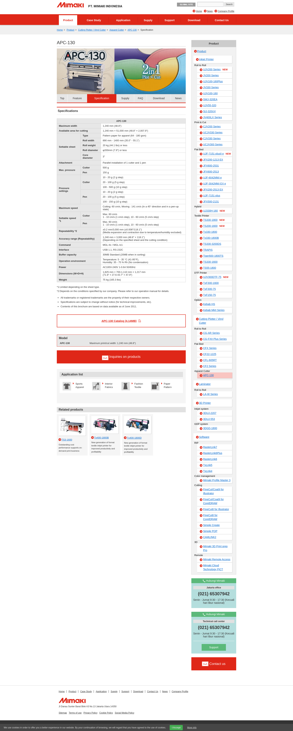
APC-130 (132, 30)
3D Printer (205, 402)
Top (62, 98)
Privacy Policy (91, 713)
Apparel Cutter (117, 30)
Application (123, 20)
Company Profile (226, 11)
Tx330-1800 (210, 231)
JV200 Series (211, 75)
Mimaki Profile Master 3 (216, 480)
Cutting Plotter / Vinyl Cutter (92, 30)
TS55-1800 (209, 267)
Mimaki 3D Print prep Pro (215, 548)
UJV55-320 (209, 105)
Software (204, 436)
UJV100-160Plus (213, 81)
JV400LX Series (212, 117)
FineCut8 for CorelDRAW (210, 517)
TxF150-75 (209, 294)
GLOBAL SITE (186, 4)
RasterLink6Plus (212, 453)
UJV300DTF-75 (215, 277)
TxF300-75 (209, 288)
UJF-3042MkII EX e (214, 183)
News (210, 11)
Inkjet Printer (206, 59)
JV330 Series (211, 87)
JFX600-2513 (211, 171)
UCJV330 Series (213, 132)
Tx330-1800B (211, 237)
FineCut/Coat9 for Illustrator (213, 491)
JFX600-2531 (211, 165)
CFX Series (210, 348)
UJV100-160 (210, 93)
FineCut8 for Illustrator (216, 509)
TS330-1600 (210, 261)
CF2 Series (209, 366)
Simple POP (210, 531)
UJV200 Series (215, 69)
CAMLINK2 (209, 537)
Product (68, 20)
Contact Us (222, 20)
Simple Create (211, 525)
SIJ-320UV (209, 111)
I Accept (176, 727)
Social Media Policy (124, 713)
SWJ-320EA (210, 99)
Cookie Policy (106, 713)
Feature (77, 98)
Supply (148, 20)
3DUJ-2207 (209, 413)
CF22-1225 (209, 354)
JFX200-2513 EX (213, 189)
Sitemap (63, 713)
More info (192, 727)
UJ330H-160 (214, 211)
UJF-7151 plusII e (217, 154)
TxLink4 (207, 471)
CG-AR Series (211, 332)
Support (170, 20)
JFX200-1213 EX (213, 159)
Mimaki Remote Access (216, 559)
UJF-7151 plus (211, 195)
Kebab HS (209, 304)
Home (199, 11)
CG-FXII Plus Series (215, 338)
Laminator (205, 384)
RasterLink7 (210, 447)
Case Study (94, 20)
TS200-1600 (214, 226)
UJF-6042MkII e (212, 177)
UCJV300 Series (213, 144)
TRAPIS (208, 249)
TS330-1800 (214, 220)
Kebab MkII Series (213, 310)
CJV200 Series (211, 126)
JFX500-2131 (211, 201)
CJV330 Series (211, 138)
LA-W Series (210, 394)
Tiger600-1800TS (213, 255)
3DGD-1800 (210, 428)
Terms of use (75, 713)
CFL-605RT (210, 360)
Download (194, 20)
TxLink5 (207, 465)
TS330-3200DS (212, 243)
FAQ (140, 98)
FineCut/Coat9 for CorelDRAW (213, 501)
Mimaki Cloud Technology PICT (213, 567)
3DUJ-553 (209, 419)
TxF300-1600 (211, 282)
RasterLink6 (210, 459)
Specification (101, 98)
